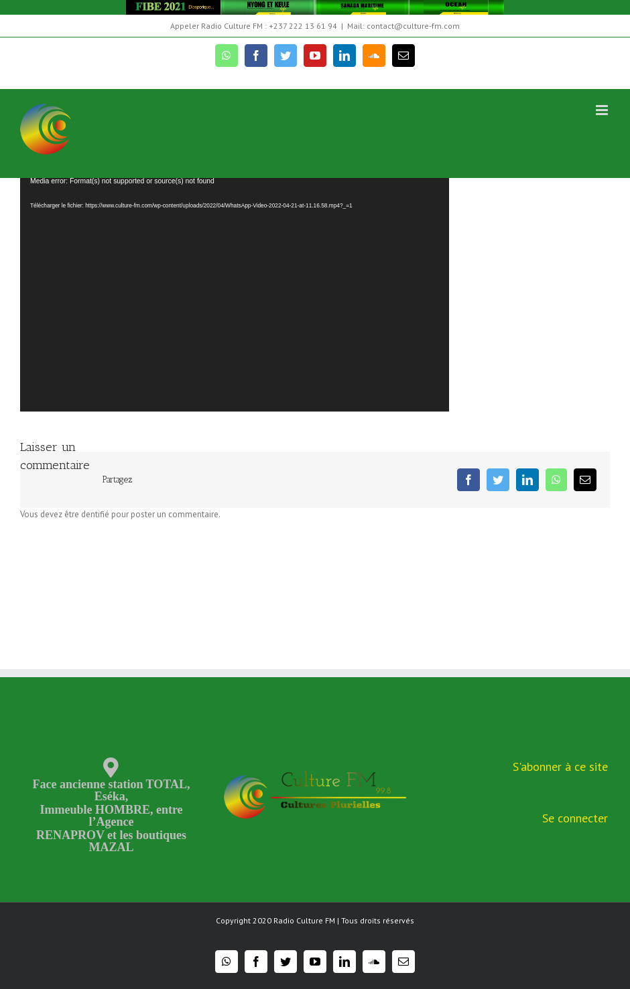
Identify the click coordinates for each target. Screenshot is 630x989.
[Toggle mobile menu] (603, 110)
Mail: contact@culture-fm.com (403, 26)
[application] (234, 294)
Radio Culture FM (304, 920)
